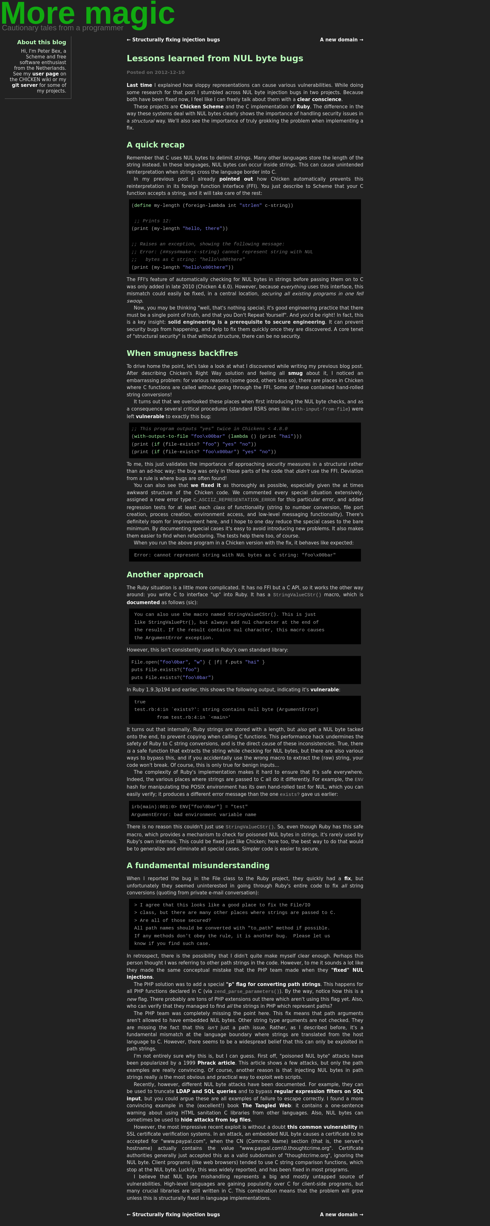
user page (45, 74)
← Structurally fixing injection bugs (173, 40)
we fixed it (206, 481)
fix (347, 868)
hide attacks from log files (216, 1107)
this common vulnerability (322, 1115)
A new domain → (341, 40)
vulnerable (150, 413)
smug (295, 370)
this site (222, 1218)
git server (25, 85)
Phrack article (216, 1051)
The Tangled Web (266, 1093)
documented (143, 597)
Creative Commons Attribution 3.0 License (307, 1218)
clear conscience (319, 99)
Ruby (303, 107)
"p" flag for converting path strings (273, 972)
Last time (139, 85)
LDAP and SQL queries (206, 1079)
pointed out (236, 179)
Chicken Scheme (202, 107)
